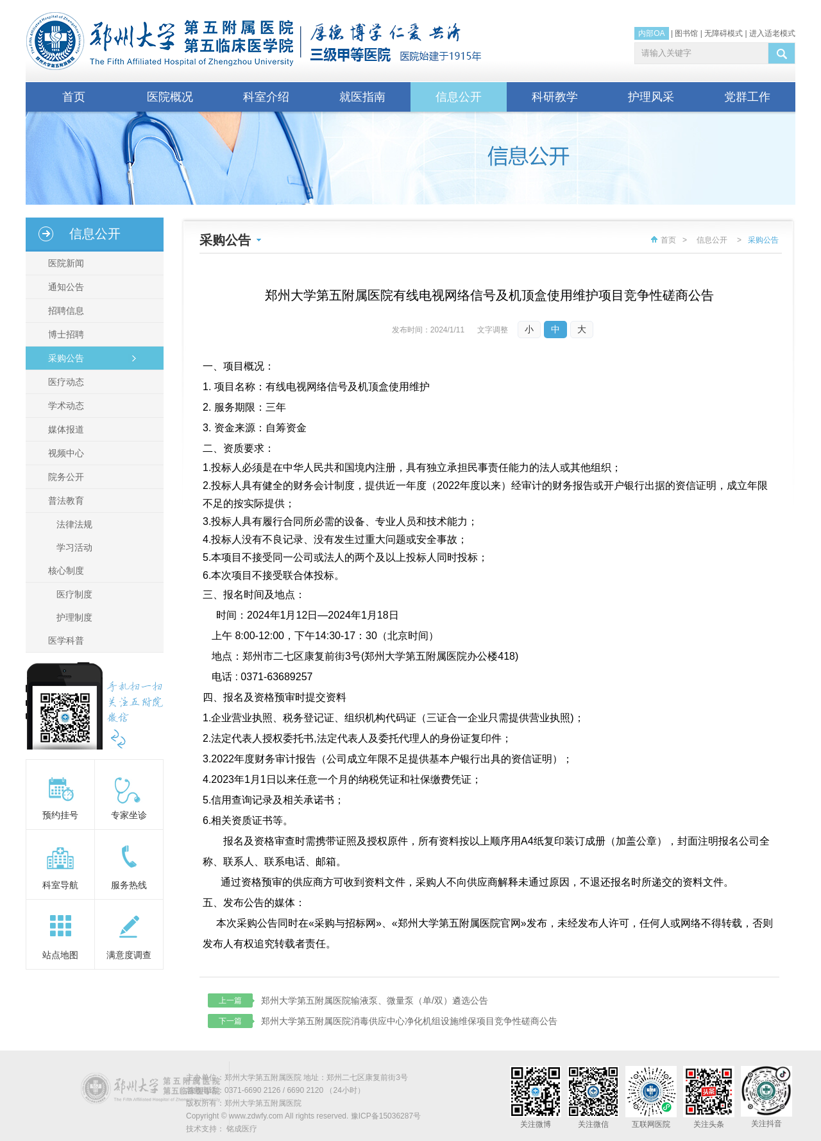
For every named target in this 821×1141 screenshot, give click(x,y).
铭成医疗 (241, 1128)
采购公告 (64, 358)
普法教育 (64, 500)
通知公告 (64, 287)
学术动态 (64, 405)
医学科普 (64, 640)
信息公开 (459, 96)
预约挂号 (60, 815)
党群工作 (747, 96)
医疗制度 (74, 594)
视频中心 (64, 453)
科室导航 (60, 885)
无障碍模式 (723, 33)
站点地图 (60, 955)
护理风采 (651, 96)
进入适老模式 (772, 33)
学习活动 (74, 547)
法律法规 (74, 524)
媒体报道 (64, 429)
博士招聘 (64, 334)
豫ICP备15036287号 (386, 1115)
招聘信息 (64, 310)
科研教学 (555, 96)
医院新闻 (64, 263)
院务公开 (64, 477)
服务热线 (129, 885)
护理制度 (74, 617)
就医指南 (362, 96)
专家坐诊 (129, 815)
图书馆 (686, 33)
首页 (73, 96)
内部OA (651, 33)
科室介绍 (266, 96)
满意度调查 (128, 955)
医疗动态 (64, 382)
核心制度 (64, 570)
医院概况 (170, 96)
